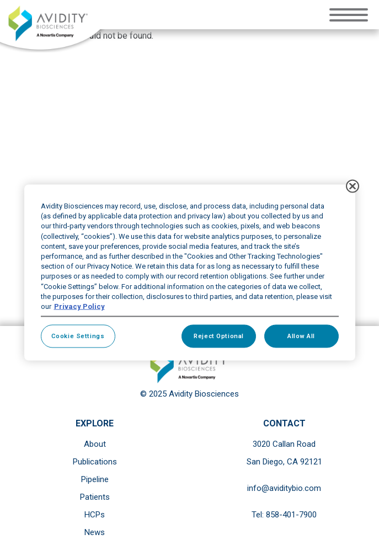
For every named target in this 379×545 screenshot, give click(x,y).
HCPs (94, 515)
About (95, 444)
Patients (95, 497)
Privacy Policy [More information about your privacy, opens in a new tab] (79, 306)
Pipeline (95, 479)
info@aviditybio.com (284, 488)
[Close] (352, 186)
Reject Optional (219, 336)
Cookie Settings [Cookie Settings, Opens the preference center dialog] (78, 336)
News (94, 532)
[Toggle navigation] (351, 13)
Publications (95, 462)
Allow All (301, 336)
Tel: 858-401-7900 (284, 515)
